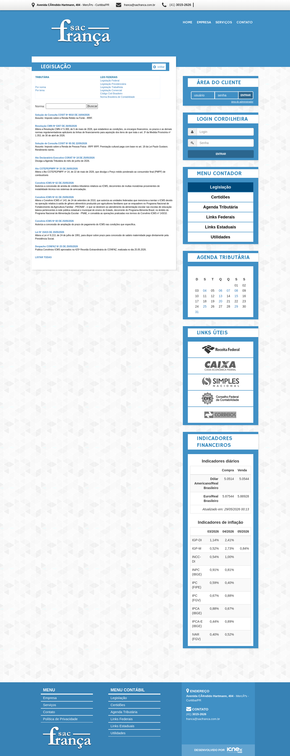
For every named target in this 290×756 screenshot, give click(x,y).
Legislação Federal (110, 80)
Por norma (40, 87)
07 (228, 290)
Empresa (204, 22)
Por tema (40, 90)
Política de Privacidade (60, 719)
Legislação (220, 187)
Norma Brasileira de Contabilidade (117, 97)
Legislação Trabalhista (111, 87)
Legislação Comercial (111, 90)
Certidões (220, 197)
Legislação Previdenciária (113, 84)
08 (236, 290)
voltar (158, 67)
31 (197, 312)
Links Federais (220, 217)
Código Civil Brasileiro (111, 93)
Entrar (246, 95)
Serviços (223, 22)
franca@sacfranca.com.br (139, 5)
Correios (220, 415)
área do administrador (242, 101)
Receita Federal (220, 349)
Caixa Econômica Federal (220, 366)
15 (236, 296)
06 (220, 290)
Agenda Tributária (220, 207)
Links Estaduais (220, 227)
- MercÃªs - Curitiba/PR (73, 5)
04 (205, 290)
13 (220, 296)
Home (187, 22)
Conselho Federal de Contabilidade (220, 398)
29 (236, 306)
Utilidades (220, 237)
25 (205, 306)
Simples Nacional (220, 382)
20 (220, 301)
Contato (245, 22)
